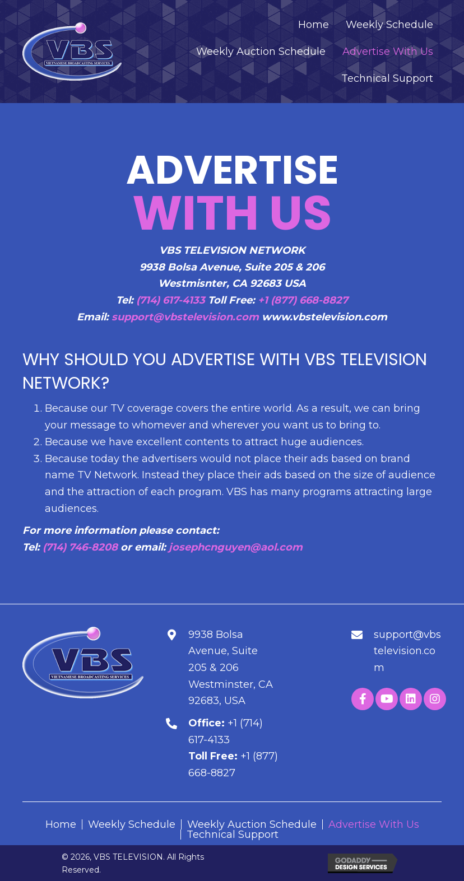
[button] (362, 699)
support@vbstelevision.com (185, 317)
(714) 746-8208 (80, 547)
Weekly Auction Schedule (252, 824)
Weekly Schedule (131, 824)
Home (60, 824)
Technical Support (233, 834)
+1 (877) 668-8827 (303, 300)
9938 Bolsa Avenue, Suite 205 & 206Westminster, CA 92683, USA (230, 667)
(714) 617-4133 (170, 300)
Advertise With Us (373, 824)
